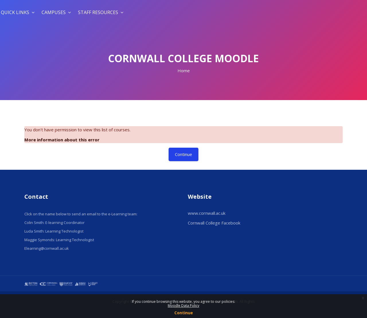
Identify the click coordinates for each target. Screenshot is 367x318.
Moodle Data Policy (183, 305)
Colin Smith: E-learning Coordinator (54, 222)
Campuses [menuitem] (56, 12)
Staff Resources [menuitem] (100, 12)
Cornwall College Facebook (214, 223)
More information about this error (61, 140)
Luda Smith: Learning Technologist (53, 231)
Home (183, 70)
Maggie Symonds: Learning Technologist (59, 239)
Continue (183, 312)
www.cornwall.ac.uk (206, 213)
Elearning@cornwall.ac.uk (46, 248)
